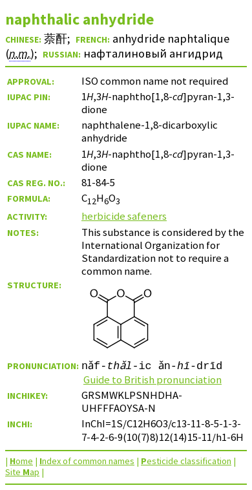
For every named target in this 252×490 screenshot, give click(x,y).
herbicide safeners (124, 216)
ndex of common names (86, 461)
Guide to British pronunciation (152, 379)
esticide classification (186, 461)
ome (21, 461)
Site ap (22, 472)
